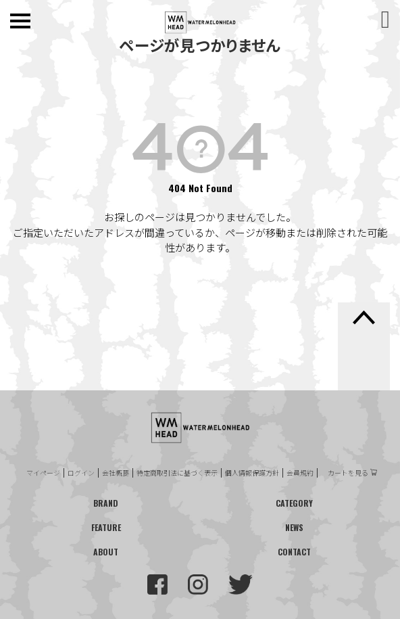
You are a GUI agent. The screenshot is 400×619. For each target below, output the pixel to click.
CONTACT (294, 551)
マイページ (43, 473)
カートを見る (348, 473)
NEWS (294, 527)
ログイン (81, 473)
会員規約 (300, 473)
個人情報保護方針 (252, 473)
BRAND (105, 503)
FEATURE (106, 527)
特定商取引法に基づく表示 (177, 473)
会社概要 (115, 473)
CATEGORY (294, 503)
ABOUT (105, 551)
